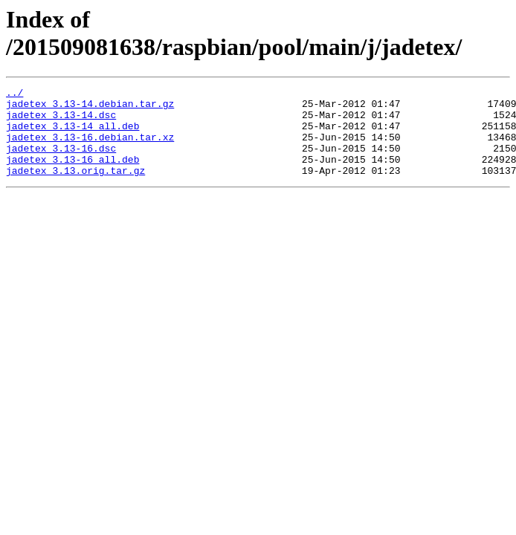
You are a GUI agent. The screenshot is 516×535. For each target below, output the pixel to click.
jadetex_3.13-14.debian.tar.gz (90, 107)
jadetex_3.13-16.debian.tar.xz (90, 148)
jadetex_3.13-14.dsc (61, 121)
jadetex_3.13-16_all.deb (72, 174)
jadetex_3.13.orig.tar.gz (75, 188)
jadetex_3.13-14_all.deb (72, 134)
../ (14, 94)
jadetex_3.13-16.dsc (61, 161)
